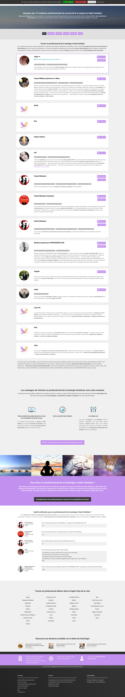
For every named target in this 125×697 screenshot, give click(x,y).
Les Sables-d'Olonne (74, 597)
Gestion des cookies (22, 688)
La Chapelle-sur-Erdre (51, 606)
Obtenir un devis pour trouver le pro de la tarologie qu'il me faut (62, 442)
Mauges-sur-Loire (74, 603)
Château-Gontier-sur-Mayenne (27, 615)
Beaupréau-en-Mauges (27, 600)
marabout (58, 33)
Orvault (74, 618)
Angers (28, 597)
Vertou (97, 618)
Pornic (74, 620)
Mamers (74, 600)
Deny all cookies (80, 2)
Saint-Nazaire (97, 603)
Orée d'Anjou (74, 615)
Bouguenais (28, 603)
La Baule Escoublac (51, 603)
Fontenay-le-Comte (51, 597)
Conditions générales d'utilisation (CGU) (26, 684)
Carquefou (27, 606)
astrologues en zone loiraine (41, 167)
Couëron (28, 623)
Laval (51, 615)
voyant (80, 33)
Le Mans (51, 618)
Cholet (27, 620)
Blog (18, 690)
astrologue (51, 33)
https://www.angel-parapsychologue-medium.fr (48, 59)
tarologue (73, 33)
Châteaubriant (27, 612)
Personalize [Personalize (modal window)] (91, 2)
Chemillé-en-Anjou (27, 618)
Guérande (51, 600)
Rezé (97, 597)
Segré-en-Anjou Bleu (97, 612)
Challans (28, 609)
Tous (44, 33)
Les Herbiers (51, 620)
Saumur (97, 609)
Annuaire (19, 680)
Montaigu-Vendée (74, 609)
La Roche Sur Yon (51, 612)
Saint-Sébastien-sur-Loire (97, 606)
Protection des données (22, 686)
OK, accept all (68, 2)
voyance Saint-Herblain (53, 686)
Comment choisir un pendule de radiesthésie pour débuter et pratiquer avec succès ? (34, 645)
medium (66, 33)
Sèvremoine (97, 615)
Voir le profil (101, 57)
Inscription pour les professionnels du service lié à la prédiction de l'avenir (62, 499)
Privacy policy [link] (100, 2)
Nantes (74, 612)
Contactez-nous (21, 692)
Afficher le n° (101, 60)
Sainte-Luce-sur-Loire (97, 600)
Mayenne (74, 606)
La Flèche (51, 609)
